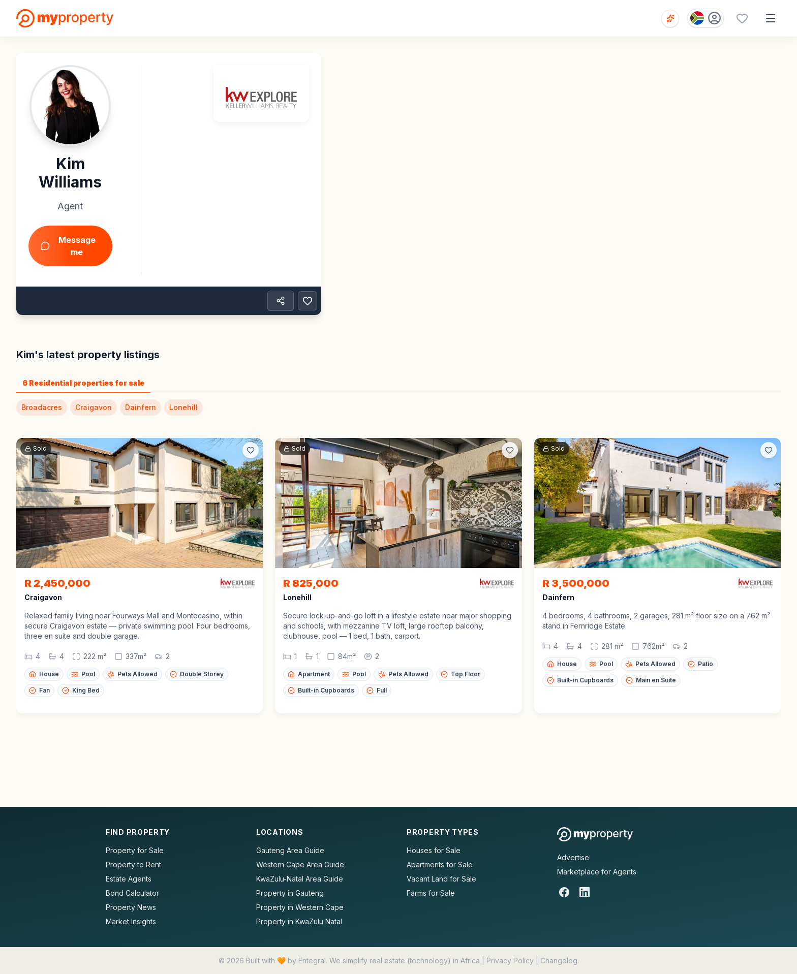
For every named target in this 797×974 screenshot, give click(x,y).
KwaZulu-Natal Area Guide (299, 878)
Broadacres (41, 407)
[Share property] (280, 301)
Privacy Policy (510, 960)
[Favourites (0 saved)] (742, 18)
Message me (68, 246)
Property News (131, 907)
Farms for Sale (431, 893)
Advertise (573, 857)
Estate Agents (128, 878)
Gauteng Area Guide (290, 850)
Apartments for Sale (440, 864)
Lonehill (183, 407)
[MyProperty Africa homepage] (595, 834)
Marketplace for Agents (596, 871)
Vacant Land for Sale (441, 878)
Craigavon (93, 407)
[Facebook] (564, 892)
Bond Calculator (132, 893)
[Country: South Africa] (705, 18)
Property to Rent (133, 864)
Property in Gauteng (290, 893)
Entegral (312, 960)
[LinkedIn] (584, 892)
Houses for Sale (434, 850)
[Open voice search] (670, 18)
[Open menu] (770, 18)
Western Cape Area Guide (300, 864)
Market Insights (131, 921)
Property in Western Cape (300, 907)
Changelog (558, 960)
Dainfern (140, 407)
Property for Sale (135, 850)
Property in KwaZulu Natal (299, 921)
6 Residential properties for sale (83, 383)
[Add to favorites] (307, 300)
